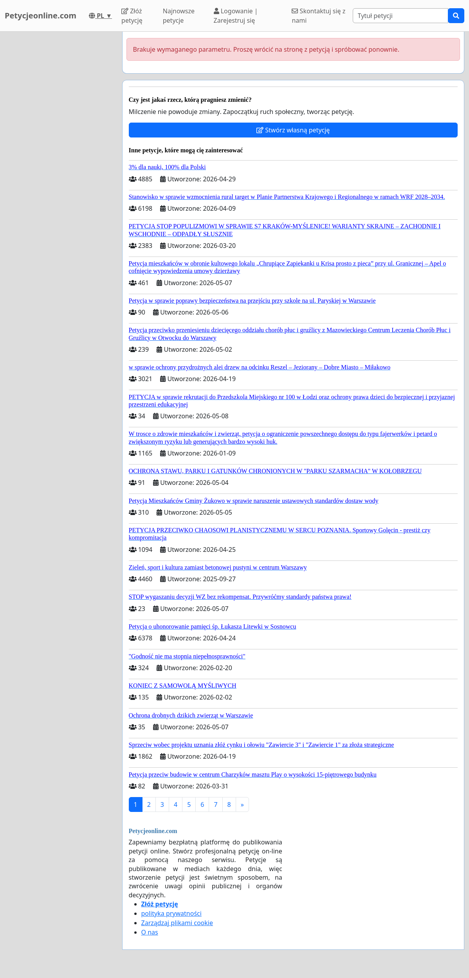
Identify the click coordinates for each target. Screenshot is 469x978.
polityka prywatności (171, 913)
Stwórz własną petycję (293, 130)
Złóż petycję (132, 16)
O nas (149, 932)
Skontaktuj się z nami (318, 16)
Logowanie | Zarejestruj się (236, 16)
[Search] (400, 15)
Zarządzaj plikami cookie (177, 922)
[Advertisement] (59, 149)
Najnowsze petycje (179, 16)
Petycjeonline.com (40, 15)
